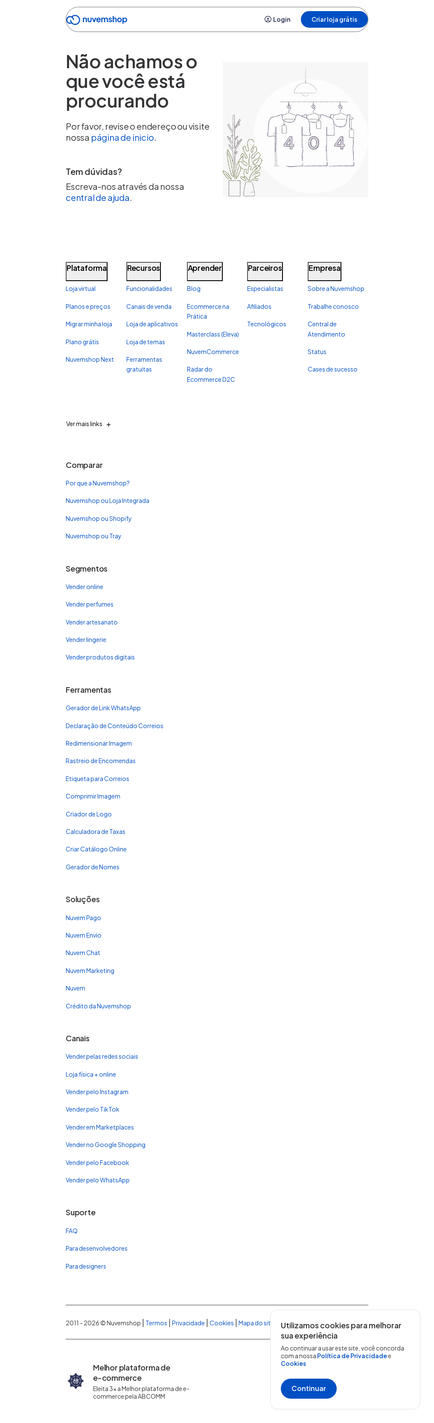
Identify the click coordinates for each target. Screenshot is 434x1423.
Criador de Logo (89, 814)
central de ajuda (98, 197)
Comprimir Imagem (93, 796)
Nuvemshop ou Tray (94, 536)
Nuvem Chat (83, 952)
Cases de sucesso (333, 369)
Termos (156, 1323)
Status (317, 351)
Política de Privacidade (352, 1355)
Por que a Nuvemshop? (98, 483)
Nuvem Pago (83, 917)
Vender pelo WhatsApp (98, 1180)
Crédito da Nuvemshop (98, 1006)
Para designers (86, 1266)
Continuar (308, 1388)
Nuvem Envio (84, 935)
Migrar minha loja (89, 324)
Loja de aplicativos (152, 324)
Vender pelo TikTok (92, 1109)
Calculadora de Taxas (95, 831)
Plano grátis (82, 342)
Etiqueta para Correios (97, 778)
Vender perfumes (90, 604)
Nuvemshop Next (90, 359)
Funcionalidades (149, 288)
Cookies (293, 1363)
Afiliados (259, 306)
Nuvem (75, 988)
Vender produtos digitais (100, 657)
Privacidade (188, 1323)
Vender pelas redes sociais (102, 1056)
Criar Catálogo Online (96, 849)
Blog (194, 288)
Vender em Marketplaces (100, 1127)
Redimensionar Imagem (99, 743)
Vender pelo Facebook (97, 1162)
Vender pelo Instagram (97, 1091)
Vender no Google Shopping (106, 1144)
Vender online (84, 586)
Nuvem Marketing (90, 970)
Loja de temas (145, 342)
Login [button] (278, 19)
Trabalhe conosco (333, 306)
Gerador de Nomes (92, 867)
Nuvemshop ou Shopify (99, 518)
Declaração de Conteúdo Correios (114, 725)
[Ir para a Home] (97, 21)
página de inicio (122, 137)
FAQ (72, 1230)
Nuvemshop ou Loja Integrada (107, 500)
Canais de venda (149, 306)
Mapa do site (256, 1323)
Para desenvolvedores (97, 1248)
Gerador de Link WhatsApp (103, 708)
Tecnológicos (266, 324)
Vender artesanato (92, 622)
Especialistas (265, 288)
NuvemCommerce (213, 351)
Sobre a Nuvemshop (336, 288)
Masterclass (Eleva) (213, 334)
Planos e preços (88, 306)
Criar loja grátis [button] (334, 19)
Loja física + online (91, 1074)
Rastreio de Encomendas (101, 760)
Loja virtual (81, 288)
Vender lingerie (86, 639)
